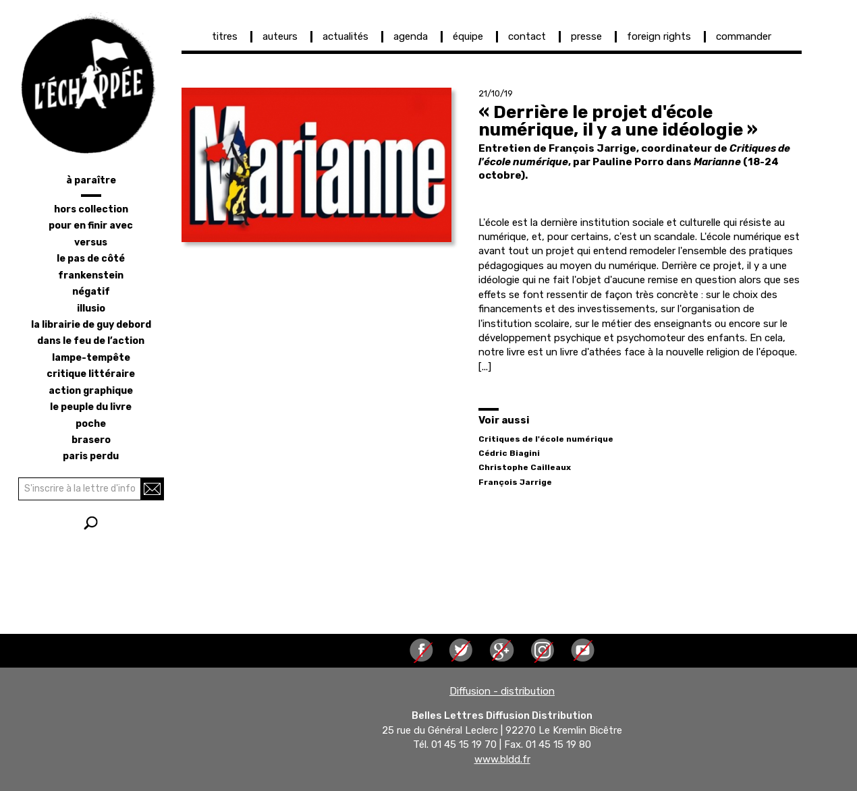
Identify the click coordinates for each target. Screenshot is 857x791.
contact (527, 36)
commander (743, 36)
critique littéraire (91, 374)
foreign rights (659, 36)
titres (225, 36)
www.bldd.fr (502, 759)
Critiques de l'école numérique (545, 439)
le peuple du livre (91, 407)
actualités (345, 36)
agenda (410, 36)
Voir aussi (504, 420)
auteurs (280, 36)
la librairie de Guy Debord (91, 324)
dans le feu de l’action (90, 341)
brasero (91, 440)
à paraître (91, 180)
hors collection (91, 209)
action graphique (91, 391)
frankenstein (90, 275)
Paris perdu (91, 456)
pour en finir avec (91, 225)
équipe (468, 36)
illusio (91, 308)
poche (91, 424)
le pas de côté (91, 258)
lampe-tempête (91, 357)
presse (586, 36)
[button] (316, 165)
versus (90, 242)
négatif (91, 291)
